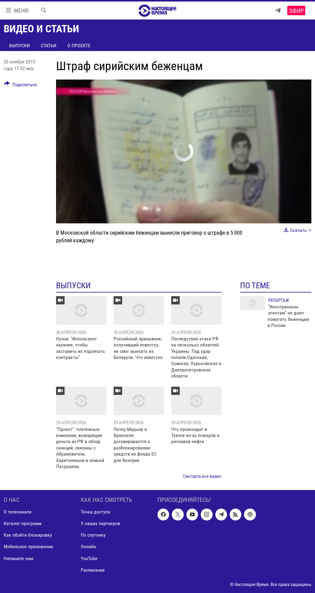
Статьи (48, 45)
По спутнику (93, 535)
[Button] (20, 86)
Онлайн (88, 546)
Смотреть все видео (202, 476)
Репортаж (278, 300)
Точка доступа (95, 512)
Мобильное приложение (28, 546)
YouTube (89, 558)
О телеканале (18, 512)
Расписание (93, 570)
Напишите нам (18, 558)
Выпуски (19, 45)
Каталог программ (22, 523)
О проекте (78, 45)
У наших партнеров (100, 523)
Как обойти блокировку (28, 535)
